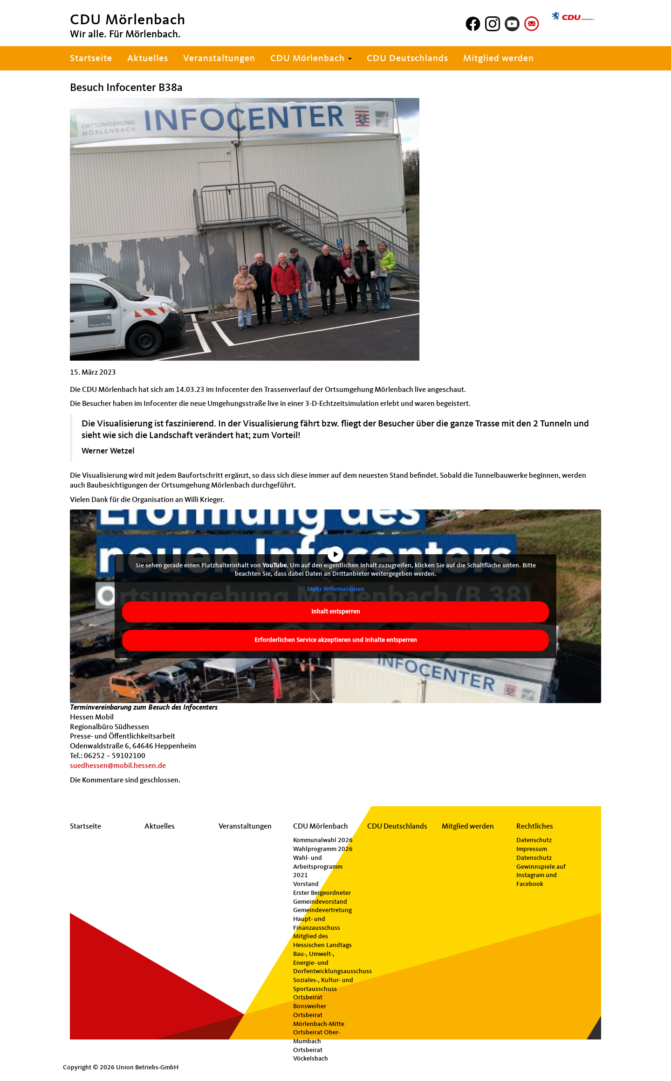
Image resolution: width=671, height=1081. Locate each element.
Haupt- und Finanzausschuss (316, 923)
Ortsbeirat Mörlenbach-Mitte (318, 1019)
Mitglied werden (498, 58)
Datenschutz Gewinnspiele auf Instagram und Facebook (541, 871)
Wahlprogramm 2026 (323, 849)
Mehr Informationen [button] (335, 589)
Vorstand (306, 884)
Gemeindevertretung (322, 910)
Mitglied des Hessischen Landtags (322, 940)
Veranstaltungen (219, 58)
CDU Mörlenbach (311, 58)
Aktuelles (147, 58)
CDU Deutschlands (407, 58)
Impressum (531, 849)
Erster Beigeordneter (322, 893)
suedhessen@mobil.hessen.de (118, 766)
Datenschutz (534, 840)
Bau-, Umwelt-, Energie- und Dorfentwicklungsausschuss (325, 963)
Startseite (91, 58)
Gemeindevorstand (320, 902)
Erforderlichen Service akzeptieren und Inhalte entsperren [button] (335, 640)
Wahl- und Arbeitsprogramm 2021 (317, 867)
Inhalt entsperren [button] (335, 611)
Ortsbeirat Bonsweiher (309, 1002)
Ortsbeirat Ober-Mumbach (316, 1037)
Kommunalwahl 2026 (323, 840)
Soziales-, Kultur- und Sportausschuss (323, 984)
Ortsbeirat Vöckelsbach (310, 1054)
